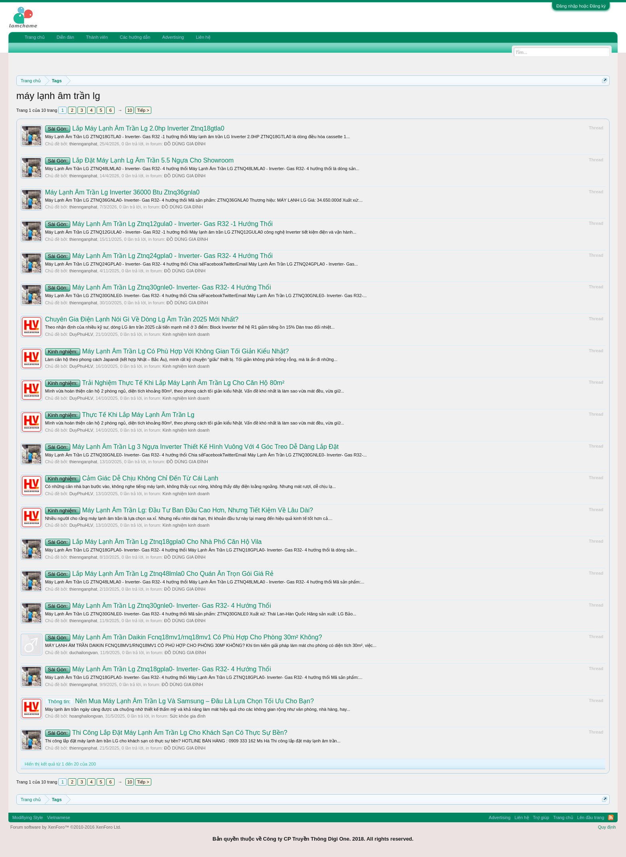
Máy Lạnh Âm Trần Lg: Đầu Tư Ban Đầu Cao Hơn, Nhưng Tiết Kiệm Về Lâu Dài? (179, 510)
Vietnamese (58, 817)
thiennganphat (83, 143)
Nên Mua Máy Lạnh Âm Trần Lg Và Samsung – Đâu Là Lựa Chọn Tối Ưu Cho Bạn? (179, 701)
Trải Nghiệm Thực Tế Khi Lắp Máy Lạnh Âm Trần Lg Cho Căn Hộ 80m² (165, 382)
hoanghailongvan (86, 716)
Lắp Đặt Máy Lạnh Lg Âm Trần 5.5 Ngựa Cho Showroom (139, 160)
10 (129, 110)
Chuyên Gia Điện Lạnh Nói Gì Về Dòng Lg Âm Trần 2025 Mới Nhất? (142, 319)
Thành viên (97, 37)
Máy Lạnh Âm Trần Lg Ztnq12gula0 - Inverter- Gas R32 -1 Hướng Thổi (159, 223)
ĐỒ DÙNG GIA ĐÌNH (185, 143)
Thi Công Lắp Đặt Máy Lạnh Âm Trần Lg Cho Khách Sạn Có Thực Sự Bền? (166, 732)
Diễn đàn (65, 37)
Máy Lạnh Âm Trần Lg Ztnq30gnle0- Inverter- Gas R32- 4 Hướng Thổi (158, 287)
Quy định (607, 827)
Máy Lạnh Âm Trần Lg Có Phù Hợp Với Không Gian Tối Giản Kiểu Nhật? (167, 351)
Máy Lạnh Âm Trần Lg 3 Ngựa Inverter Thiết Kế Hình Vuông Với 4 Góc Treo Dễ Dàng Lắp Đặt (192, 446)
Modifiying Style (27, 817)
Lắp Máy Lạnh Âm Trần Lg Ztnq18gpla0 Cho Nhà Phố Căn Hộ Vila (153, 541)
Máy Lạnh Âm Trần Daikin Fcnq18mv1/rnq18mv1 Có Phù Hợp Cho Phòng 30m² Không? (183, 637)
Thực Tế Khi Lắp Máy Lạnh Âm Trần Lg (119, 414)
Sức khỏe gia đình (188, 716)
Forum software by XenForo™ (65, 827)
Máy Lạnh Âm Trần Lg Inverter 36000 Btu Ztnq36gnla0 (122, 192)
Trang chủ (35, 37)
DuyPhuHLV (81, 334)
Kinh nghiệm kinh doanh (186, 334)
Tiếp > (143, 110)
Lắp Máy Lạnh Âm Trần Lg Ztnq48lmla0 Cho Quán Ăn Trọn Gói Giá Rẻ (159, 573)
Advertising (173, 37)
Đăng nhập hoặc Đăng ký (581, 6)
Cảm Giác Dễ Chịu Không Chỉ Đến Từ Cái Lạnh (131, 478)
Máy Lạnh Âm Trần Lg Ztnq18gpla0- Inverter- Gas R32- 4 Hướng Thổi (158, 669)
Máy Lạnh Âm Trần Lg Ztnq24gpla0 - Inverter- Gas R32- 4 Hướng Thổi (159, 255)
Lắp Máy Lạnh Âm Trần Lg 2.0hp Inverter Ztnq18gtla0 (134, 128)
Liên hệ (203, 37)
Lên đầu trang (590, 817)
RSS (611, 817)
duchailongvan (83, 652)
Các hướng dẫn (135, 37)
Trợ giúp (541, 817)
